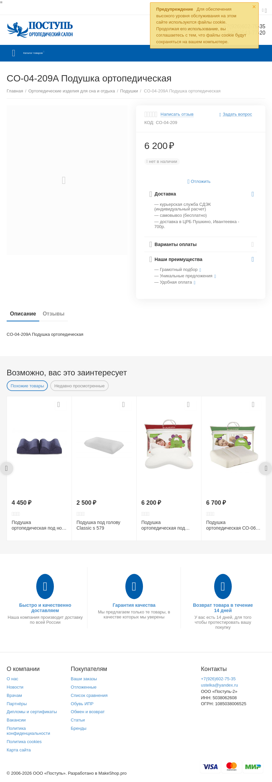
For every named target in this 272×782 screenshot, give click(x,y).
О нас (12, 678)
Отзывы (53, 314)
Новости (15, 687)
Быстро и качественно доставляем (45, 607)
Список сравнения (89, 695)
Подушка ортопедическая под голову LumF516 (163, 525)
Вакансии (16, 719)
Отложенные (84, 687)
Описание (23, 314)
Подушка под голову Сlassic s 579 (98, 525)
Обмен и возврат (88, 711)
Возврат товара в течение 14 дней (223, 607)
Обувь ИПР (82, 703)
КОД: (149, 122)
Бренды (78, 728)
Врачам (14, 695)
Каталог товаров (46, 53)
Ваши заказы (84, 678)
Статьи (78, 719)
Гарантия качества (134, 605)
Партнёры (17, 703)
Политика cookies (24, 741)
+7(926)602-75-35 (218, 678)
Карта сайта (19, 749)
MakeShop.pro (112, 773)
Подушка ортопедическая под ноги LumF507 (39, 525)
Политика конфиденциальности (28, 731)
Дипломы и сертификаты (32, 711)
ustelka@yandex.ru (219, 685)
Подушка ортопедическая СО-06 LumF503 (231, 525)
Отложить (199, 182)
